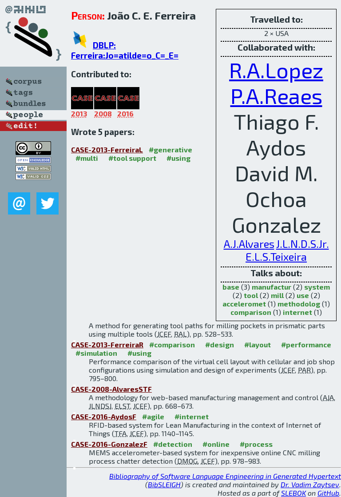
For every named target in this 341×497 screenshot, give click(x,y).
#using (178, 158)
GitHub (328, 493)
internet (297, 312)
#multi (86, 158)
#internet (191, 416)
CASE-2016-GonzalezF (109, 444)
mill (277, 295)
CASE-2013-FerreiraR (107, 344)
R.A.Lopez (276, 70)
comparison (250, 312)
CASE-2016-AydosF (103, 416)
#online (216, 444)
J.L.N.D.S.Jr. (302, 243)
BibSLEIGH (164, 484)
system (317, 286)
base (230, 286)
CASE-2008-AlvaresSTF (111, 389)
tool (251, 295)
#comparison (172, 344)
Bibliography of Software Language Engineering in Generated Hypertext (225, 476)
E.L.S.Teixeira (276, 256)
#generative (170, 149)
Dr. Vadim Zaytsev (310, 484)
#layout (257, 344)
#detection (172, 444)
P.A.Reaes (276, 95)
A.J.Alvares (249, 243)
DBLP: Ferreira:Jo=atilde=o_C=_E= (124, 50)
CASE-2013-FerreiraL (107, 149)
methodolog (299, 303)
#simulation (96, 353)
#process (256, 444)
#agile (153, 416)
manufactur (271, 286)
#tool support (132, 158)
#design (219, 344)
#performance (306, 344)
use (303, 295)
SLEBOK (293, 493)
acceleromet (244, 303)
